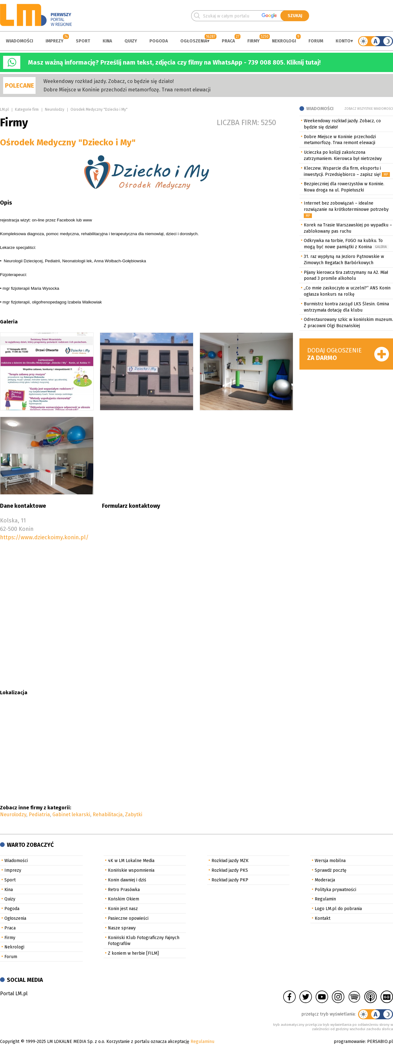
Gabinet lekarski (71, 814)
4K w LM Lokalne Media (131, 860)
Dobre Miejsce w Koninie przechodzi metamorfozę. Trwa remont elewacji (127, 90)
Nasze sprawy (122, 928)
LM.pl (4, 109)
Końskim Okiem (123, 899)
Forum (315, 41)
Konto (343, 41)
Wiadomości (19, 41)
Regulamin (325, 899)
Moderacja (325, 880)
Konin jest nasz (123, 908)
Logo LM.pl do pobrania (338, 908)
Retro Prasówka (124, 889)
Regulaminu (202, 1041)
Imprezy (54, 41)
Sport (83, 41)
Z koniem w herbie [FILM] (133, 953)
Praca (228, 41)
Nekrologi (284, 41)
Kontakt (322, 918)
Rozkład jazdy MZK (230, 860)
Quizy (130, 41)
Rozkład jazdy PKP (229, 880)
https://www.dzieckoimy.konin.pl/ (44, 537)
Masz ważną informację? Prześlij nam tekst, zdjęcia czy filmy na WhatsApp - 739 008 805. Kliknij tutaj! (174, 62)
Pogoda (158, 41)
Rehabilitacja (108, 814)
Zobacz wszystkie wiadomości (368, 109)
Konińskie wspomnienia (131, 870)
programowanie (349, 1041)
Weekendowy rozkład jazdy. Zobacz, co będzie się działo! (108, 81)
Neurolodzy (54, 109)
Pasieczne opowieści (128, 918)
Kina (107, 41)
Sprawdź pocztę (331, 870)
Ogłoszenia (193, 41)
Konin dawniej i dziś (127, 880)
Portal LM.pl (13, 993)
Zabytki (133, 814)
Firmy (253, 41)
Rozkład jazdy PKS (229, 870)
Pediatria (39, 814)
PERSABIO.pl (380, 1041)
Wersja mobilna (330, 860)
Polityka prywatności (335, 889)
